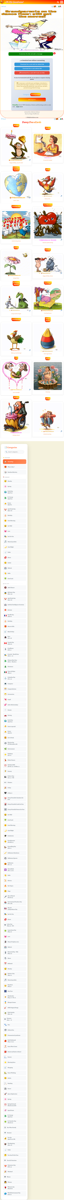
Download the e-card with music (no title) (32, 73)
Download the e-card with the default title (32, 64)
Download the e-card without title (32, 68)
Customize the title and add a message (30, 54)
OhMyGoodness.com (32, 118)
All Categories (32, 100)
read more (19, 107)
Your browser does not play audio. (32, 49)
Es (57, 7)
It (61, 7)
